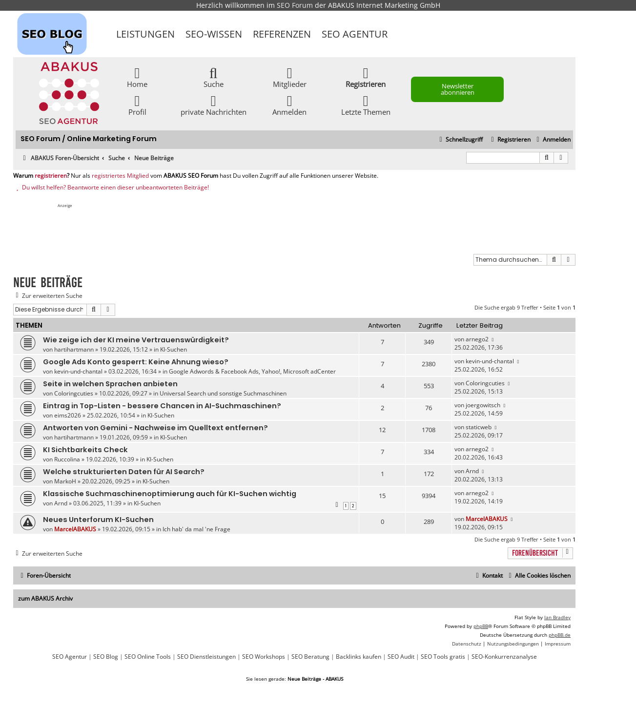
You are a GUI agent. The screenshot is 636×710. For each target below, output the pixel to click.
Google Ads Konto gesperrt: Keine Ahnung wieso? (135, 362)
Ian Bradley (557, 617)
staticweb (479, 427)
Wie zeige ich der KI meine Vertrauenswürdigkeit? (136, 340)
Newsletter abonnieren (457, 89)
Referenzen (282, 34)
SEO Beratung (310, 657)
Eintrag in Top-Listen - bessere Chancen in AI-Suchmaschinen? (162, 406)
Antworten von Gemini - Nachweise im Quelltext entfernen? (155, 428)
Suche (214, 77)
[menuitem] (552, 139)
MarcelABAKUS (75, 529)
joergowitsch (483, 405)
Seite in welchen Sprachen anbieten (110, 384)
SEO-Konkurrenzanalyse (504, 657)
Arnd (472, 471)
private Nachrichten (213, 105)
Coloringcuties (73, 393)
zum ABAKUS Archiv (45, 598)
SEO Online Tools (147, 657)
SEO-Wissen (213, 34)
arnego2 (477, 339)
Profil (137, 105)
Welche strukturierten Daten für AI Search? (124, 472)
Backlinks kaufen (358, 657)
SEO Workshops (263, 657)
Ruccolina (67, 459)
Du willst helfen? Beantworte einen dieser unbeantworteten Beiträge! (111, 187)
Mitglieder (290, 77)
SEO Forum (295, 5)
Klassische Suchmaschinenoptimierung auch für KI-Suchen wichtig (169, 494)
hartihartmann (74, 349)
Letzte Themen (365, 105)
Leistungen (145, 34)
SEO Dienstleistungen (206, 657)
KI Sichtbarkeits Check (85, 450)
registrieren (51, 176)
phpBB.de (560, 634)
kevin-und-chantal (78, 371)
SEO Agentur (355, 34)
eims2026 (67, 415)
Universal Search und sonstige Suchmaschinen (223, 393)
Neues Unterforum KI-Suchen (98, 519)
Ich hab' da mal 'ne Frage (196, 529)
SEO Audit (401, 657)
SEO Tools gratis (443, 657)
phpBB (480, 626)
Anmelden (289, 105)
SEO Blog (105, 657)
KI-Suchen (173, 349)
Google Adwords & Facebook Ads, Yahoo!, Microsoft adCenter (252, 371)
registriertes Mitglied (120, 176)
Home (137, 77)
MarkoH (65, 481)
